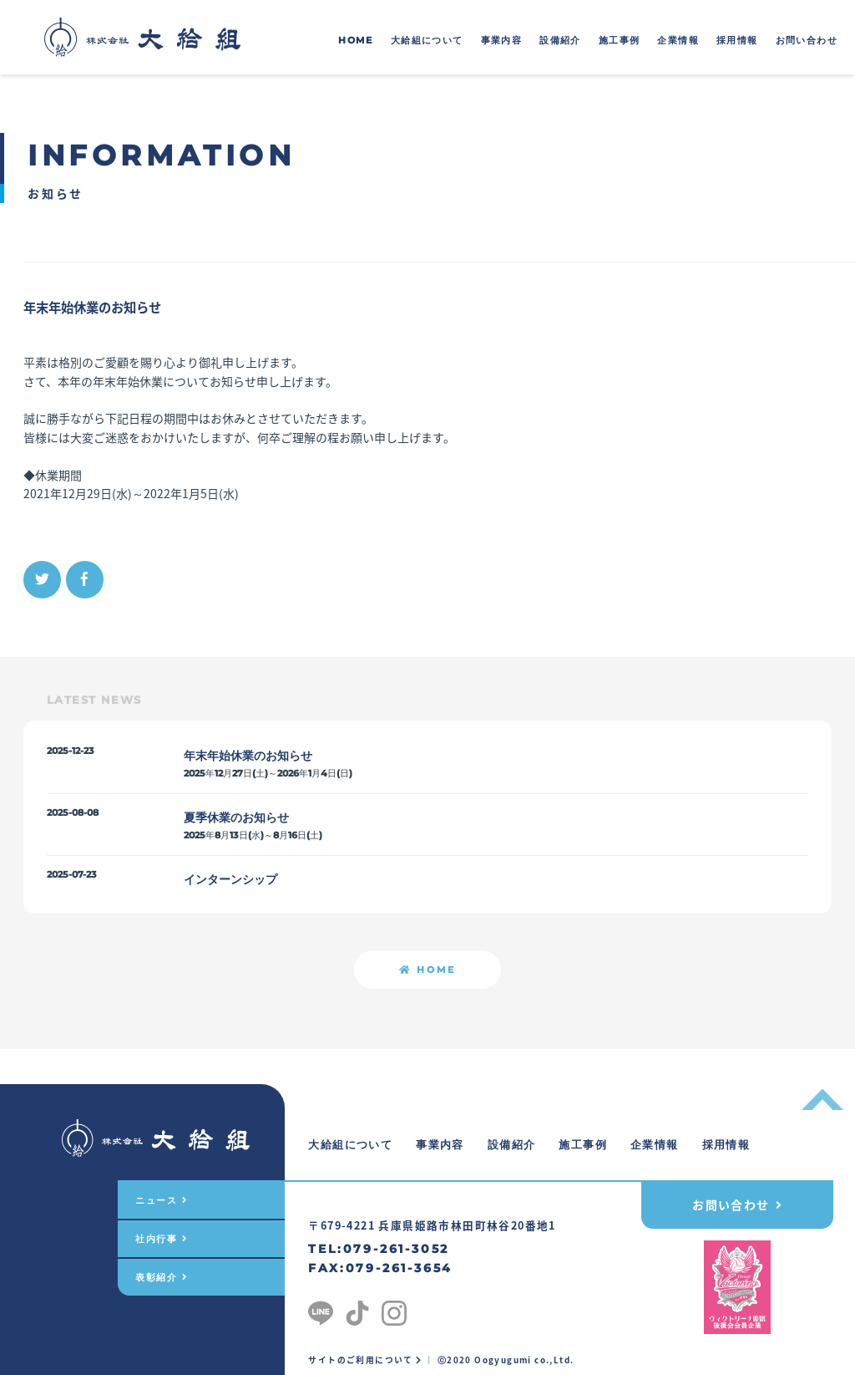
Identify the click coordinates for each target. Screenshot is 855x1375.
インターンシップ (230, 879)
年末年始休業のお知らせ (248, 755)
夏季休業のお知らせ (236, 817)
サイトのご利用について (365, 1360)
